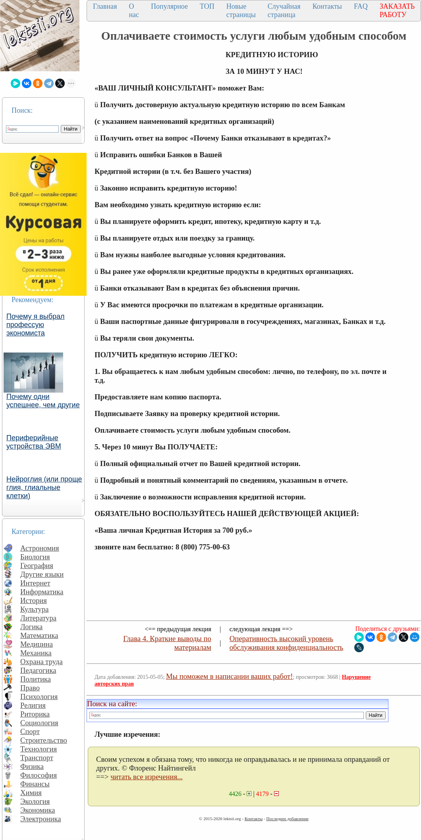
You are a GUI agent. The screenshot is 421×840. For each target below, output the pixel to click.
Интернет (35, 583)
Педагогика (38, 670)
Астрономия (39, 548)
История (33, 600)
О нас (134, 10)
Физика (32, 766)
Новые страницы (241, 10)
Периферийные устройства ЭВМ (33, 442)
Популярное (169, 6)
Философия (38, 775)
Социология (39, 723)
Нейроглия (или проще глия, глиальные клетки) (44, 487)
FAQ (361, 6)
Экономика (37, 810)
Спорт (30, 731)
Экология (35, 801)
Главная (105, 6)
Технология (38, 749)
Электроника (40, 819)
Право (30, 688)
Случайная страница (284, 10)
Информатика (42, 592)
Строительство (43, 740)
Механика (36, 653)
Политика (35, 679)
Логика (31, 626)
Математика (39, 635)
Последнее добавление (287, 818)
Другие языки (42, 574)
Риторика (35, 714)
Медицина (36, 644)
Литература (38, 618)
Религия (33, 705)
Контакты (327, 6)
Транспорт (36, 757)
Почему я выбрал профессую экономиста (35, 324)
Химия (31, 792)
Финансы (35, 784)
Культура (34, 609)
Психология (39, 696)
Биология (35, 557)
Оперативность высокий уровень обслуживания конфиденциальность (287, 642)
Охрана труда (41, 661)
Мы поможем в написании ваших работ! (229, 676)
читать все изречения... (146, 777)
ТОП (207, 6)
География (36, 565)
